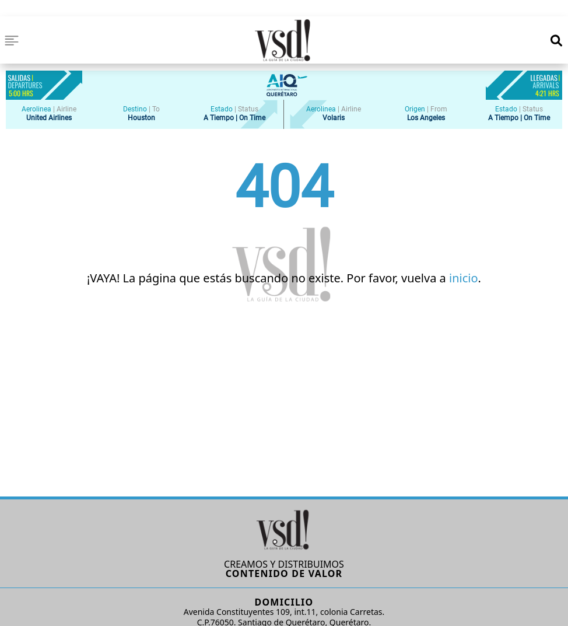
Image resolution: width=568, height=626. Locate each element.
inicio (463, 278)
